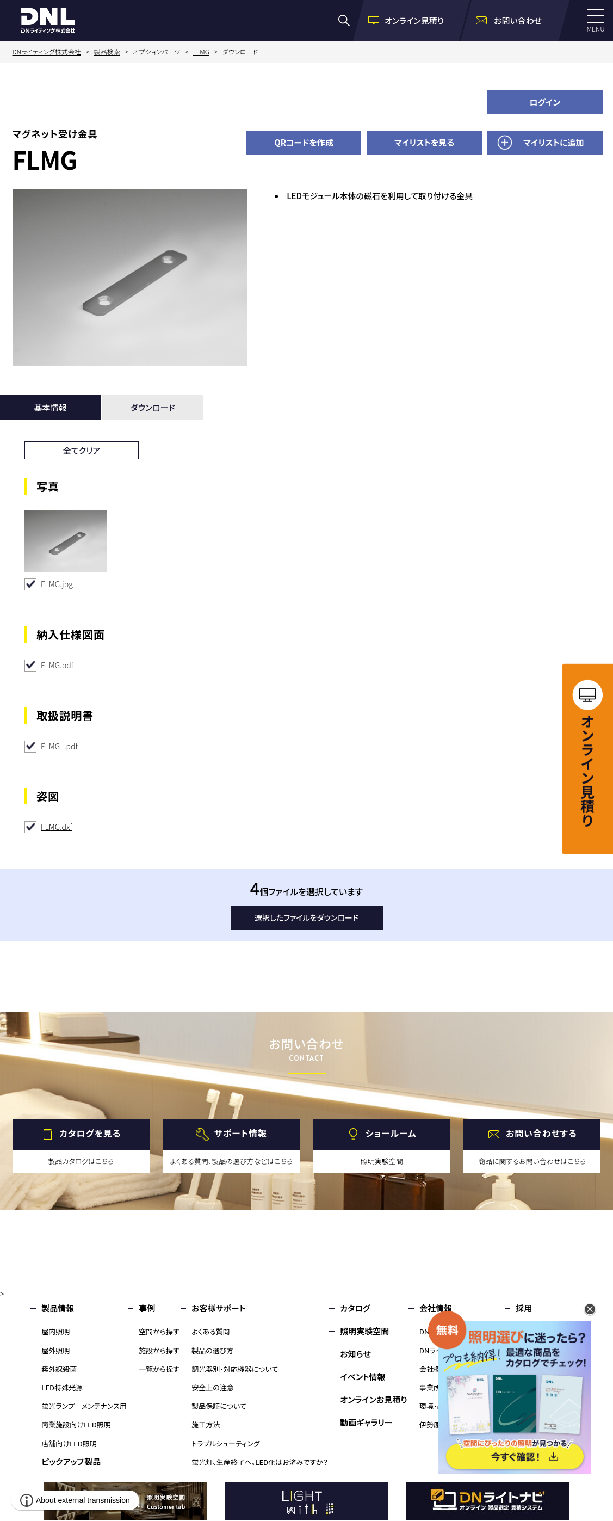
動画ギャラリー (366, 1422)
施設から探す (159, 1350)
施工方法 (205, 1424)
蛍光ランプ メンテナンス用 (83, 1406)
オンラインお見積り (373, 1399)
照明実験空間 (364, 1331)
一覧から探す (159, 1369)
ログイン (545, 102)
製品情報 (57, 1308)
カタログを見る (90, 1133)
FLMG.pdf (57, 665)
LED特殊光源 (62, 1387)
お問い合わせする (541, 1133)
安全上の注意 (212, 1387)
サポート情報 (240, 1133)
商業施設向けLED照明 (75, 1424)
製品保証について (218, 1406)
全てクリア (82, 450)
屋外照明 (55, 1350)
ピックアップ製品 (71, 1461)
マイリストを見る (424, 142)
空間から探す (159, 1331)
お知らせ (355, 1353)
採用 (524, 1308)
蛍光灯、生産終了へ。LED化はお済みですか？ (259, 1462)
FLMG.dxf (56, 826)
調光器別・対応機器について (234, 1369)
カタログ (355, 1308)
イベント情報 (362, 1376)
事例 (147, 1308)
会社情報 (435, 1308)
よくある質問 (210, 1331)
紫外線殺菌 (59, 1369)
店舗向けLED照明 (68, 1443)
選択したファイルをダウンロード (306, 917)
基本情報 (50, 407)
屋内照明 (55, 1331)
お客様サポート (218, 1308)
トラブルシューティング (225, 1443)
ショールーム (391, 1133)
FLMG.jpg (57, 583)
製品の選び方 (212, 1350)
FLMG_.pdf (59, 746)
